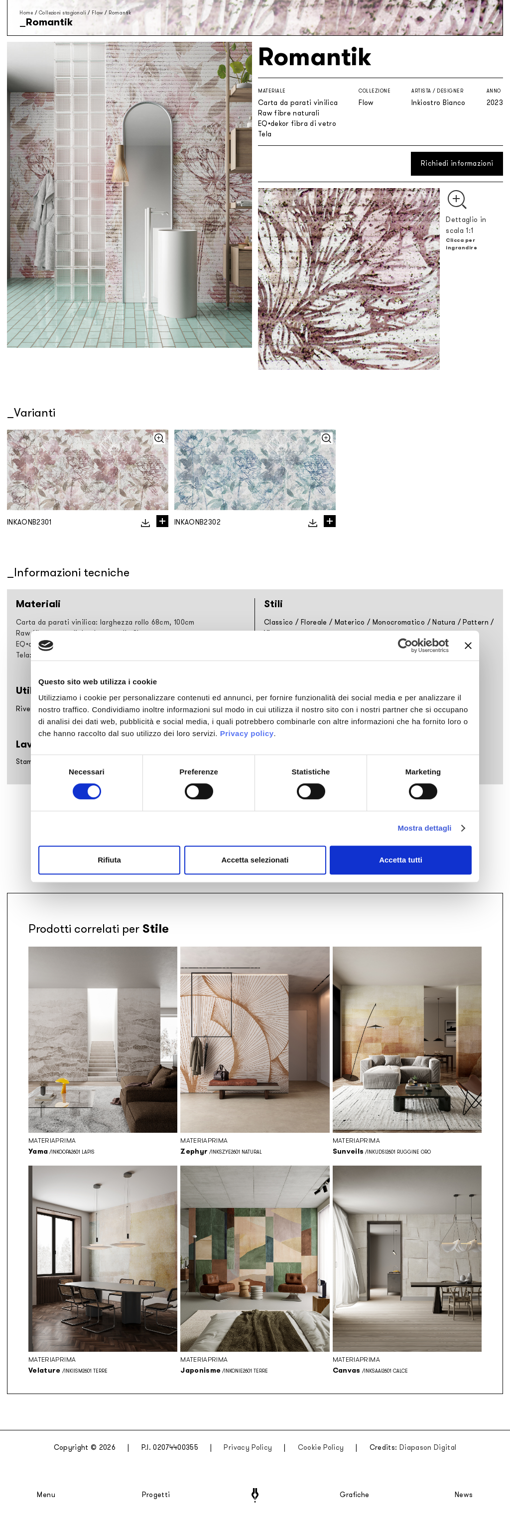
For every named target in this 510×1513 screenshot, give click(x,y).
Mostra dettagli (424, 828)
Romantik (120, 12)
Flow (97, 12)
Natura (443, 622)
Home (26, 12)
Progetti (156, 1495)
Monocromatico (399, 622)
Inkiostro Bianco (438, 103)
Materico (350, 622)
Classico (278, 622)
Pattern (475, 622)
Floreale (314, 622)
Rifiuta (109, 860)
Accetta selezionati (254, 860)
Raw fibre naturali (288, 113)
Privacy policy (247, 733)
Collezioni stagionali (62, 12)
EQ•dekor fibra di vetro (297, 123)
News (464, 1495)
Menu (46, 1495)
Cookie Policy (321, 1447)
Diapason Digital (428, 1447)
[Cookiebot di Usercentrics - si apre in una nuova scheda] (405, 645)
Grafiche (354, 1495)
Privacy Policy (248, 1447)
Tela (264, 134)
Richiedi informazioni (457, 163)
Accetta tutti (400, 860)
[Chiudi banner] (468, 645)
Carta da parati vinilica (298, 103)
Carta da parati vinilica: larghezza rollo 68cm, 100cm (105, 622)
